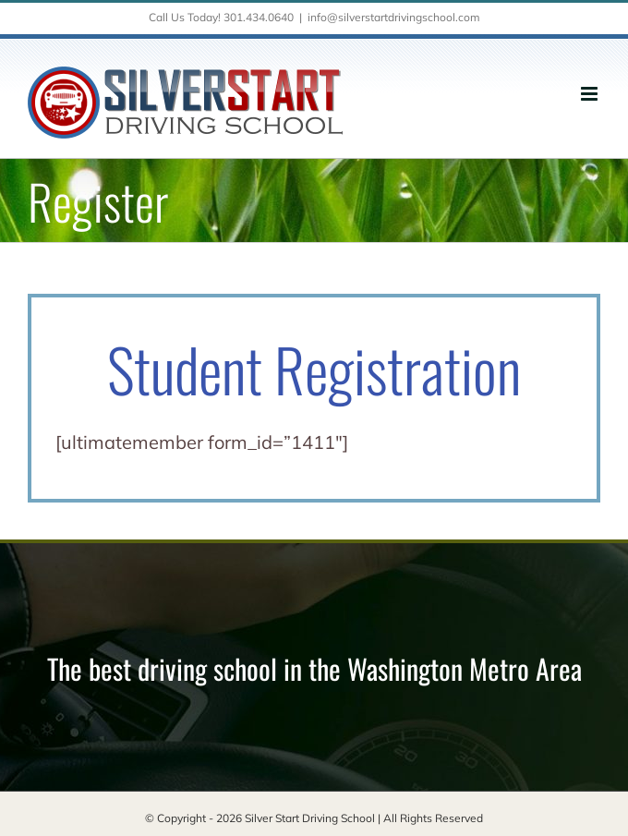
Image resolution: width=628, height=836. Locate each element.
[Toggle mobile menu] (590, 93)
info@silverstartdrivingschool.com (394, 17)
